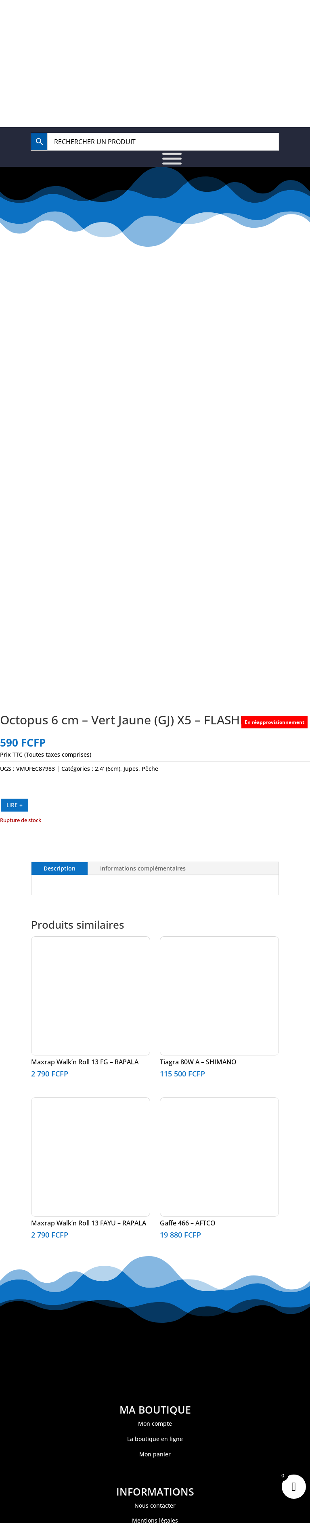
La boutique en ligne (155, 1439)
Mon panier (155, 1454)
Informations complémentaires (143, 868)
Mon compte (155, 1423)
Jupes (131, 768)
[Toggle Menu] (172, 158)
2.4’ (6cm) (107, 768)
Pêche (150, 768)
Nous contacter (155, 1505)
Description (59, 868)
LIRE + (14, 805)
